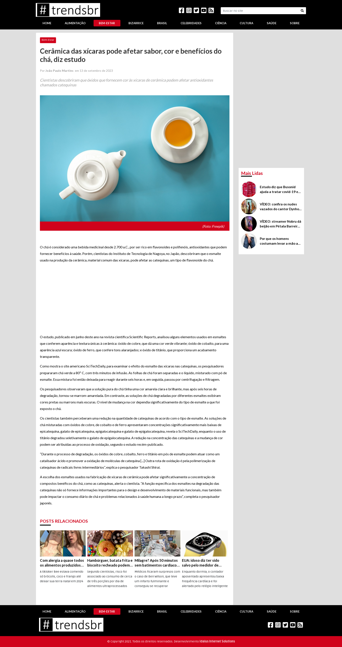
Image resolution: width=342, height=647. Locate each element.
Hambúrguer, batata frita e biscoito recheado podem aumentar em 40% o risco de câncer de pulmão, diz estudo (110, 563)
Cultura (246, 23)
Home (47, 23)
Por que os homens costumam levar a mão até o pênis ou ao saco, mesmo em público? (280, 241)
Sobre (294, 23)
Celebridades (191, 23)
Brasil (162, 23)
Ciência (220, 23)
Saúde (271, 23)
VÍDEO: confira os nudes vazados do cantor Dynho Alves (279, 206)
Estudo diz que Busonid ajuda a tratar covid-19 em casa (280, 189)
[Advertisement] (134, 298)
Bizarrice (136, 23)
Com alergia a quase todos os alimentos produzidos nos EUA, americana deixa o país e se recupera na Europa (62, 563)
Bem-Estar (107, 23)
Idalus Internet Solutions (217, 641)
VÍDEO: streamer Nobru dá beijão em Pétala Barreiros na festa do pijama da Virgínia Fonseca (280, 224)
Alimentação (75, 23)
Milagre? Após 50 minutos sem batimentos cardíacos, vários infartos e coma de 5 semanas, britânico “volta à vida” (157, 563)
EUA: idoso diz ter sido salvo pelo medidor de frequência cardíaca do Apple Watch (201, 563)
